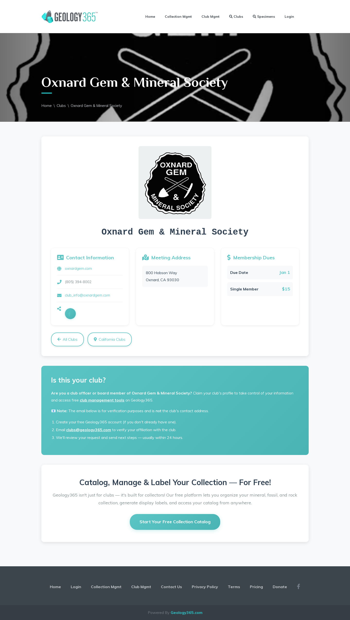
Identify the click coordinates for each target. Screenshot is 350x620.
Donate (280, 586)
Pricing (256, 586)
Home (150, 16)
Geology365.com (186, 612)
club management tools (102, 400)
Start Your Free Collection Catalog (175, 521)
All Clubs (67, 339)
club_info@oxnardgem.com (87, 295)
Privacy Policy (205, 586)
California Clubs (109, 339)
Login (289, 16)
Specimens (264, 16)
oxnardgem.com (78, 268)
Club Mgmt (210, 16)
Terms (234, 586)
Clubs (236, 16)
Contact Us (171, 586)
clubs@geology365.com (88, 429)
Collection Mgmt (178, 16)
